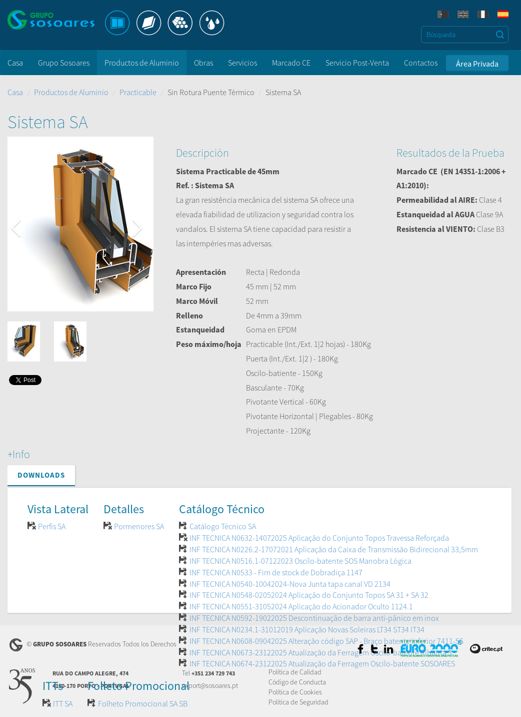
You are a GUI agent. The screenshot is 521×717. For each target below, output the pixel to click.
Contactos (421, 63)
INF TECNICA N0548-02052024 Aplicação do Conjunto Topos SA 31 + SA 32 (309, 595)
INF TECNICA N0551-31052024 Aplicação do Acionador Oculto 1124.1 (301, 606)
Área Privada (477, 64)
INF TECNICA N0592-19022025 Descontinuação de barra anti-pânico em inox (314, 618)
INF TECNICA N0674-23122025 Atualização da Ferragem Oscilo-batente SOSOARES (322, 663)
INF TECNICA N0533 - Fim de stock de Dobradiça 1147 (276, 572)
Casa (15, 63)
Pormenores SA (139, 526)
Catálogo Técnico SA (223, 526)
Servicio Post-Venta (357, 63)
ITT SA (62, 703)
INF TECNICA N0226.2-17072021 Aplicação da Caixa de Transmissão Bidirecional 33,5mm (334, 549)
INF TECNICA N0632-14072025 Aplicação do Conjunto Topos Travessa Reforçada (319, 538)
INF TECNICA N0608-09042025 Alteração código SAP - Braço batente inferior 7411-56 (327, 641)
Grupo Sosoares (64, 63)
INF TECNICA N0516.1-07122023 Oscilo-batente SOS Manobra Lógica (301, 561)
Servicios (242, 63)
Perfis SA (52, 526)
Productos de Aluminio (141, 63)
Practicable (138, 92)
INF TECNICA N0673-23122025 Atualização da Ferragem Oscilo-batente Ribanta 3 (321, 652)
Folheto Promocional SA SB (143, 703)
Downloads (41, 475)
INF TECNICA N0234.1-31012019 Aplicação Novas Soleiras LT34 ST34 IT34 (307, 629)
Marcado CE (291, 63)
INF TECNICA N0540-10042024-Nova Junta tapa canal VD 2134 (290, 584)
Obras (203, 63)
